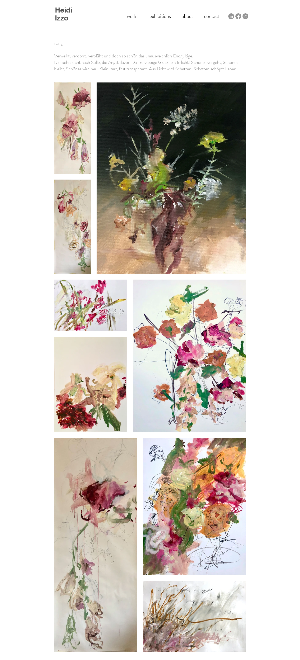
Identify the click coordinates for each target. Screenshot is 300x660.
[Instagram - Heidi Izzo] (245, 16)
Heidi (63, 10)
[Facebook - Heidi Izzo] (238, 16)
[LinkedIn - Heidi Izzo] (231, 16)
